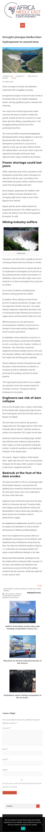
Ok (23, 828)
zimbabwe (6, 591)
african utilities (8, 589)
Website (5, 770)
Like (14, 78)
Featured (5, 78)
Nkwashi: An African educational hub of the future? (22, 662)
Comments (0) (20, 76)
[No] (42, 824)
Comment (6, 728)
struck (5, 542)
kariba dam (32, 589)
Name (5, 749)
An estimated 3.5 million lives (14, 523)
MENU (22, 25)
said (16, 194)
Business (35, 76)
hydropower (24, 589)
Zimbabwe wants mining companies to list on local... (23, 696)
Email (5, 759)
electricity (17, 589)
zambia (38, 589)
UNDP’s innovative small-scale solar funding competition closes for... (22, 627)
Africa (29, 76)
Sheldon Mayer (9, 82)
